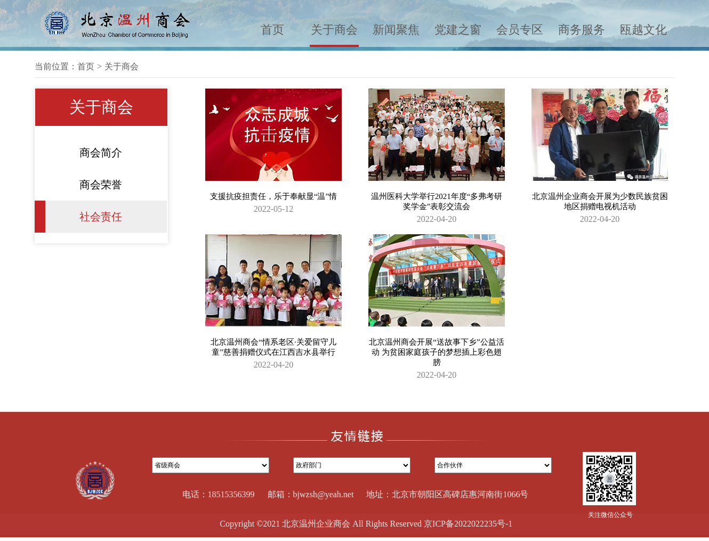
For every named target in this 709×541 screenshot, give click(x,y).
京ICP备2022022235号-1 (468, 523)
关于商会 (334, 29)
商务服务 (581, 29)
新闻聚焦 (396, 29)
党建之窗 (457, 29)
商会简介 (100, 152)
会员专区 (519, 29)
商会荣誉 (100, 184)
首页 (272, 29)
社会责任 (100, 216)
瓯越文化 (643, 29)
